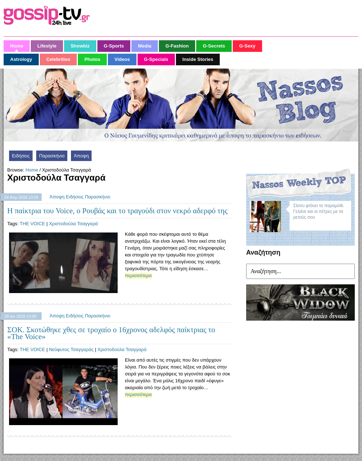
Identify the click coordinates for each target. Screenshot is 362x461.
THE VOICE (32, 223)
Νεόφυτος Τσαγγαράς (71, 349)
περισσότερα (138, 275)
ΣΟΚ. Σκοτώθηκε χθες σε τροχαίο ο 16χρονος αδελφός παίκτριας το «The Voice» (111, 333)
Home (32, 170)
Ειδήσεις (21, 156)
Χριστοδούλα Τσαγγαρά (73, 223)
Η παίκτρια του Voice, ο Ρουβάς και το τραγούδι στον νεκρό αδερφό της (117, 210)
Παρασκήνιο (51, 156)
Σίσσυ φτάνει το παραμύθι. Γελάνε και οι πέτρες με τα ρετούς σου (318, 211)
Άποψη (81, 156)
